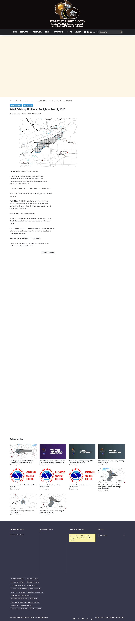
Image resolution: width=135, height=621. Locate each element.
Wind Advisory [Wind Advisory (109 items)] (35, 609)
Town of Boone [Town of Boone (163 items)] (26, 605)
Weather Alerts (28, 105)
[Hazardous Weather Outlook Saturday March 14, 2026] (53, 475)
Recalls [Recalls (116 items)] (14, 605)
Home (15, 32)
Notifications (58, 32)
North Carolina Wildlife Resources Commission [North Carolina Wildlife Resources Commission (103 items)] (25, 602)
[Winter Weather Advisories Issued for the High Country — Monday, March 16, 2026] (53, 451)
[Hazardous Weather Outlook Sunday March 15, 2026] (23, 475)
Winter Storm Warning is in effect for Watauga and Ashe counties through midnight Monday (109, 486)
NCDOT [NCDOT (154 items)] (33, 598)
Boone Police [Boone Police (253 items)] (32, 585)
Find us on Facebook (17, 535)
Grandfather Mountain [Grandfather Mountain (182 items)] (35, 592)
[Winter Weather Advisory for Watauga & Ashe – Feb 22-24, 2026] (53, 501)
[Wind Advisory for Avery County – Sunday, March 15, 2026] (111, 451)
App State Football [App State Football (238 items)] (17, 582)
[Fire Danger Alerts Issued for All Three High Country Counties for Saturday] (23, 451)
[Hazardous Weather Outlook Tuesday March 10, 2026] (82, 475)
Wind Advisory (48, 252)
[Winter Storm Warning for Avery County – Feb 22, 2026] (23, 501)
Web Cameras (37, 32)
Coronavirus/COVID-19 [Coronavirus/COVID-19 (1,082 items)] (19, 588)
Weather (78, 32)
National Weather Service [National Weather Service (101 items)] (19, 598)
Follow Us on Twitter (46, 529)
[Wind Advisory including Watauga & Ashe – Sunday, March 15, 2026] (82, 451)
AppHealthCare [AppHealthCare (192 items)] (32, 578)
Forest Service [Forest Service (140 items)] (35, 588)
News (47, 32)
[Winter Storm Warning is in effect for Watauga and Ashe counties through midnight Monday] (111, 475)
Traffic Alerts (120, 617)
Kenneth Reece (16, 114)
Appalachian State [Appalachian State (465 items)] (17, 578)
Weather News (21, 101)
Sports (69, 32)
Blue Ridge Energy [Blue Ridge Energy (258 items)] (33, 582)
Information (24, 32)
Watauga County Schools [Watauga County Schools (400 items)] (19, 609)
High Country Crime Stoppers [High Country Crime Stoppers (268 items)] (20, 595)
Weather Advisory (33, 101)
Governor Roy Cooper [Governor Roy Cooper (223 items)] (18, 592)
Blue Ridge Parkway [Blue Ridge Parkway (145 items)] (18, 585)
